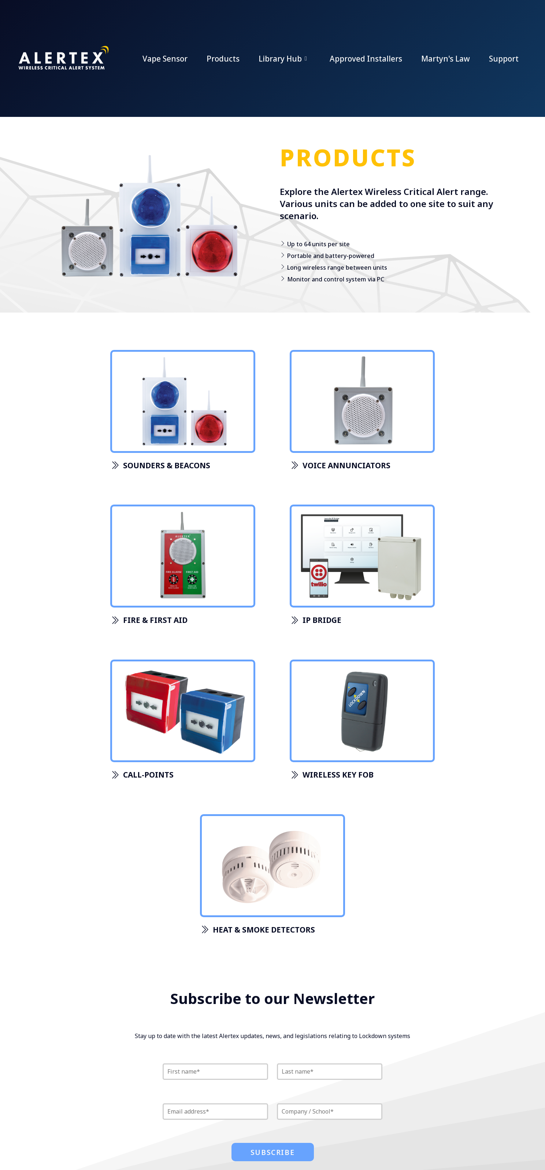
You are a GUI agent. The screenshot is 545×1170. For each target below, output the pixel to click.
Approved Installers (366, 58)
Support (504, 58)
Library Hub (285, 58)
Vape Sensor (165, 58)
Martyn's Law (445, 58)
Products (223, 58)
